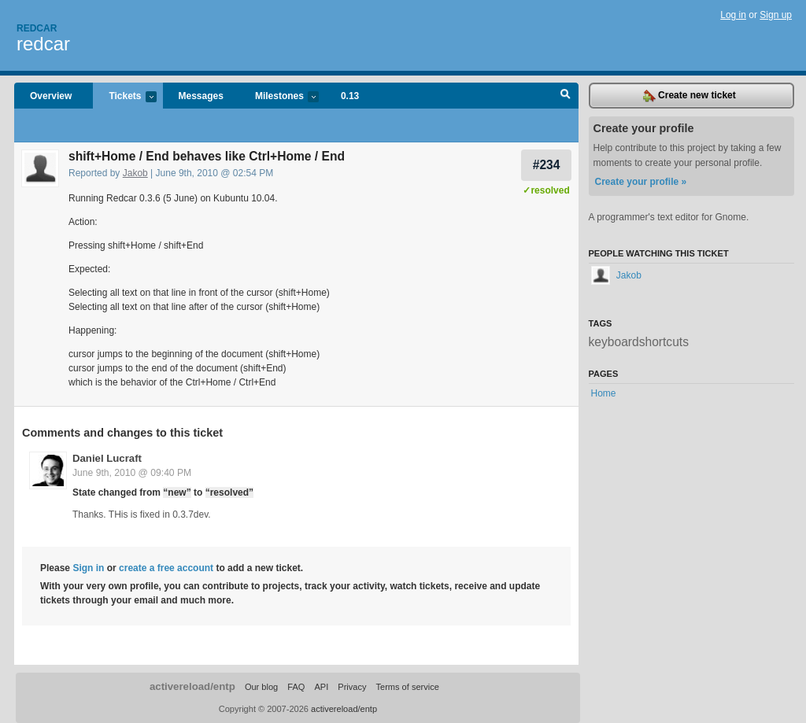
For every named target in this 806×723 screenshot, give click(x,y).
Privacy (352, 687)
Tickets (124, 97)
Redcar (37, 28)
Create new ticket (689, 96)
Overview (51, 95)
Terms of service (407, 687)
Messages (201, 95)
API (321, 687)
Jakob (135, 173)
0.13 (350, 95)
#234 (546, 165)
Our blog (261, 687)
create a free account (166, 568)
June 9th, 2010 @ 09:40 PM (131, 472)
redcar (43, 43)
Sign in (88, 568)
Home (603, 393)
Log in (733, 14)
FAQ (296, 687)
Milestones (279, 97)
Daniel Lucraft (107, 458)
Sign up (776, 14)
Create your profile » (641, 181)
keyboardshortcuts (639, 342)
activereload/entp (192, 686)
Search (566, 96)
